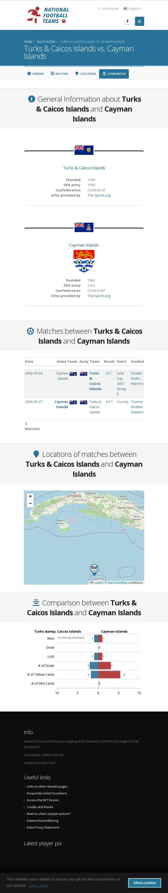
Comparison (114, 74)
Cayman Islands (84, 245)
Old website (109, 9)
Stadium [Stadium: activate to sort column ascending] (138, 361)
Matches (59, 74)
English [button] (132, 9)
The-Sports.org (99, 195)
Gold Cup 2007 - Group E (121, 383)
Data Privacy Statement (43, 827)
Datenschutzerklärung (42, 821)
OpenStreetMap (117, 582)
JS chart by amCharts (71, 637)
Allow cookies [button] (144, 883)
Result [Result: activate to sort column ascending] (109, 361)
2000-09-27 (33, 401)
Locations (85, 74)
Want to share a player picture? (49, 814)
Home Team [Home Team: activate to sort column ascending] (67, 361)
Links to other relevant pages (47, 786)
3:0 (108, 401)
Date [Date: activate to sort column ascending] (29, 361)
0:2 (108, 373)
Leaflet (96, 582)
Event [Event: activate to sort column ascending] (121, 361)
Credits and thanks (40, 807)
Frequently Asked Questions (47, 793)
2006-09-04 (33, 373)
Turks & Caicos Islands (84, 168)
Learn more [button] (38, 886)
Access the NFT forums (43, 800)
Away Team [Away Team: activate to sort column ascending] (90, 361)
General (35, 74)
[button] (94, 570)
